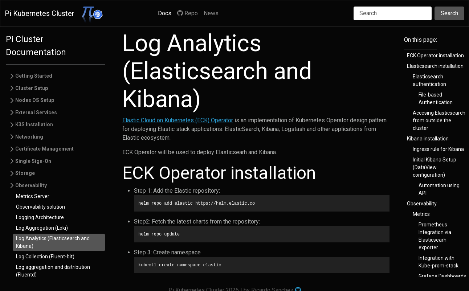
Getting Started (33, 76)
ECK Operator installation (435, 55)
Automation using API (439, 189)
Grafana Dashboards (442, 276)
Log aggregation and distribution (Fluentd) (53, 271)
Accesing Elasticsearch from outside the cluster (439, 120)
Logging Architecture (40, 217)
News (211, 13)
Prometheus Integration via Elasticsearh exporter (435, 236)
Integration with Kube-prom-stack (438, 262)
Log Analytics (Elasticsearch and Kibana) (53, 242)
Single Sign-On (33, 161)
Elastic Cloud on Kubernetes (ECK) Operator (177, 120)
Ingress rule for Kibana (438, 149)
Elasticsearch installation (435, 66)
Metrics (421, 214)
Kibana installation (428, 139)
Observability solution (40, 207)
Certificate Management (44, 149)
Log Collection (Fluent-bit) (45, 256)
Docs (164, 13)
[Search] (393, 13)
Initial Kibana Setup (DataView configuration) (434, 167)
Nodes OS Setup (34, 100)
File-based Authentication (436, 98)
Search (449, 13)
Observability (31, 185)
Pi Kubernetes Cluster (39, 13)
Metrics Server (32, 196)
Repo (187, 13)
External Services (36, 112)
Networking (29, 137)
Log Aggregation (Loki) (42, 228)
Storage (25, 173)
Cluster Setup (31, 88)
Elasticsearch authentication (429, 80)
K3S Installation (34, 124)
